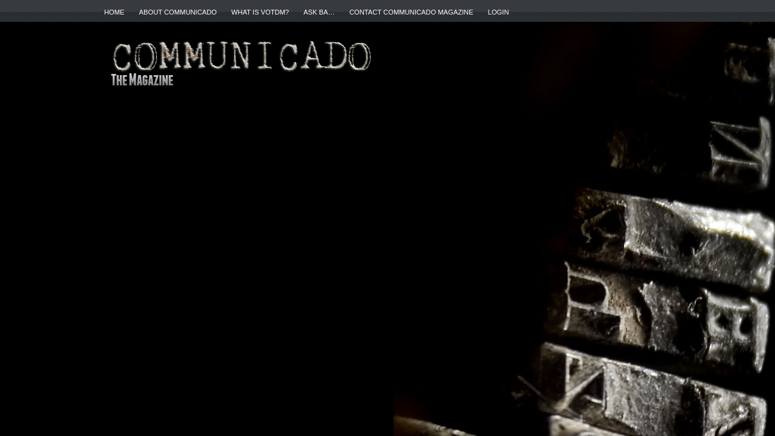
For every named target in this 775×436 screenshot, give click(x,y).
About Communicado (178, 12)
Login (498, 12)
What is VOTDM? (260, 12)
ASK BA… (319, 12)
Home (114, 12)
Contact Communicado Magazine (411, 12)
